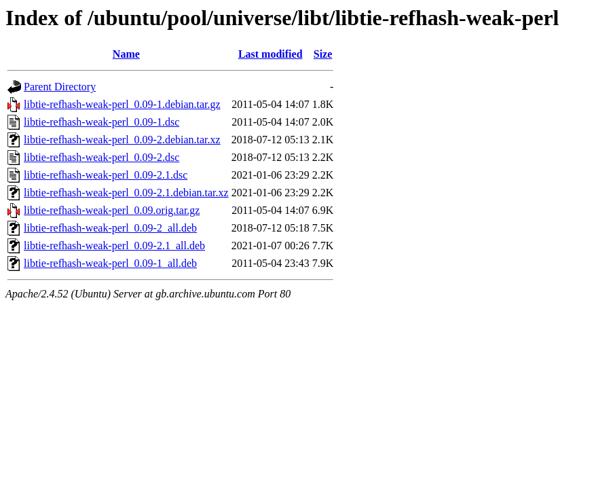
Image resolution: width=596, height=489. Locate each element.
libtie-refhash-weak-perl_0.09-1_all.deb (110, 263)
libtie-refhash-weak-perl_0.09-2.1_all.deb (114, 245)
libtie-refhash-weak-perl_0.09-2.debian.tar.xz (122, 139)
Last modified (270, 54)
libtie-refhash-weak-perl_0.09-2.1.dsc (105, 175)
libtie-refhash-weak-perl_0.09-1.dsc (101, 122)
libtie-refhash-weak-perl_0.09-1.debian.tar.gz (122, 104)
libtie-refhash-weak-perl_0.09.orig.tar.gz (112, 210)
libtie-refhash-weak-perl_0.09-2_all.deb (110, 228)
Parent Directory (60, 86)
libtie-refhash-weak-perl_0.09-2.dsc (101, 157)
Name (126, 54)
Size (323, 54)
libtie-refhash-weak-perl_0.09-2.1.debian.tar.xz (126, 192)
